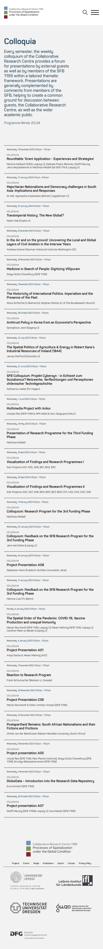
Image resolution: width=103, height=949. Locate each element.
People (36, 863)
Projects (15, 863)
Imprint (60, 863)
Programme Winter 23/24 (22, 123)
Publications (48, 863)
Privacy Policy (85, 863)
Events (26, 863)
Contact (71, 863)
